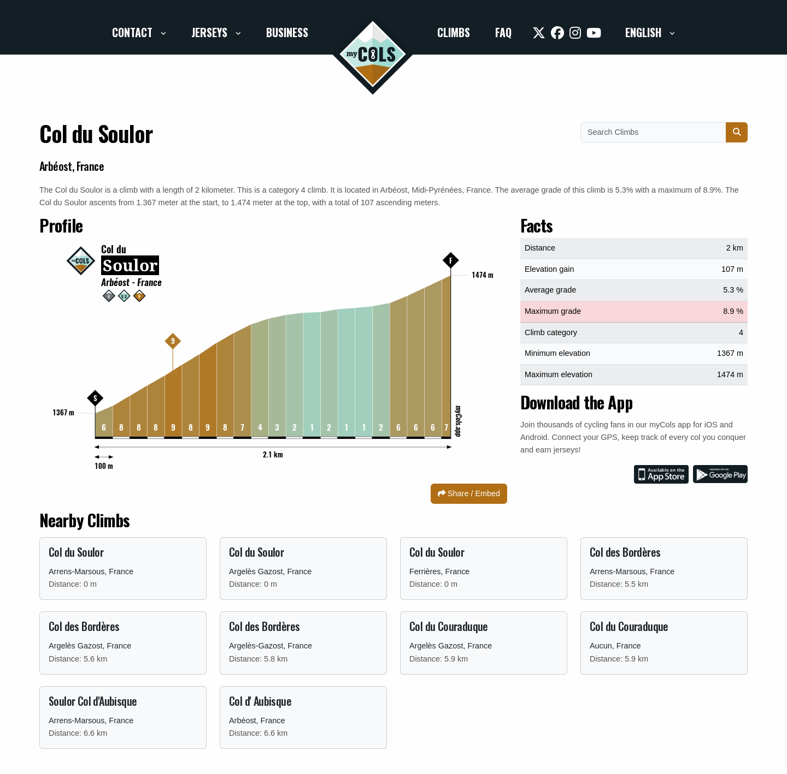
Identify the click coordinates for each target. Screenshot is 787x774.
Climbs (453, 32)
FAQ (503, 32)
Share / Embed (469, 493)
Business (287, 32)
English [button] (644, 32)
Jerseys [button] (210, 32)
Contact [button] (133, 32)
